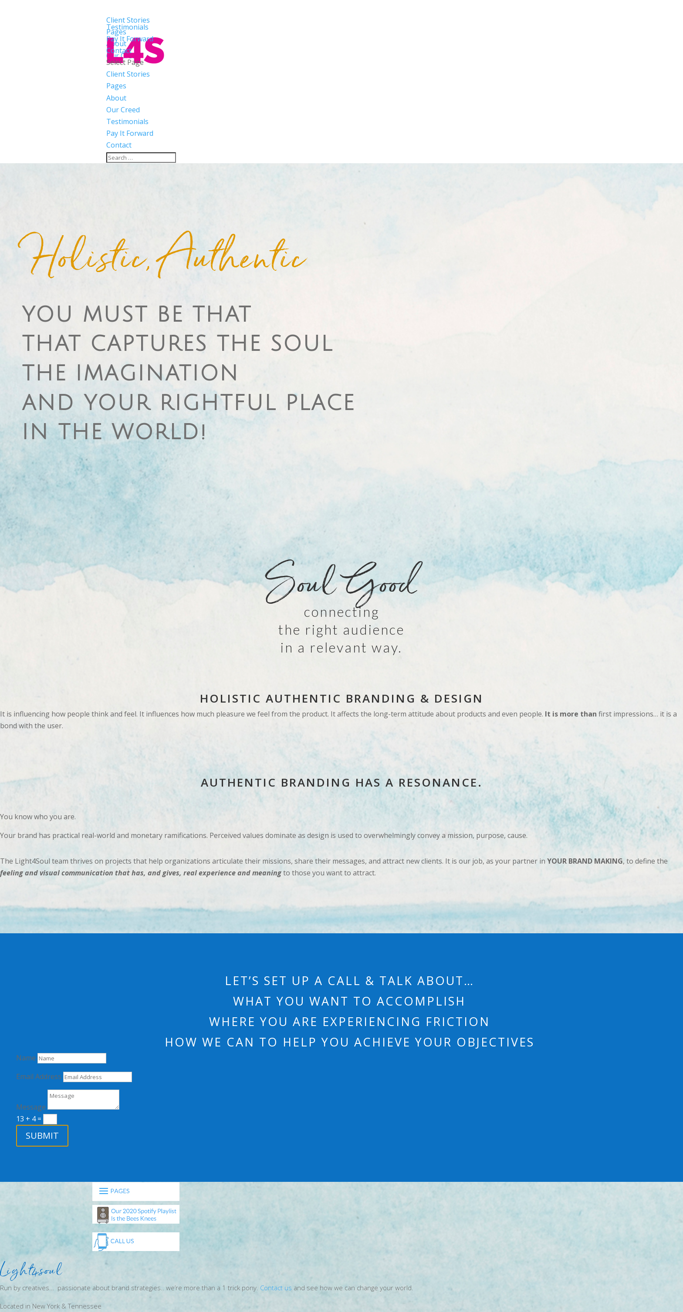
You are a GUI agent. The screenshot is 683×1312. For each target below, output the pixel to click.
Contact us (276, 1287)
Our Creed (123, 109)
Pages (116, 86)
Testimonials (127, 121)
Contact (119, 145)
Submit (42, 1135)
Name (26, 1058)
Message (31, 1107)
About (116, 98)
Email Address (38, 1076)
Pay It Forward (129, 133)
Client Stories (128, 74)
